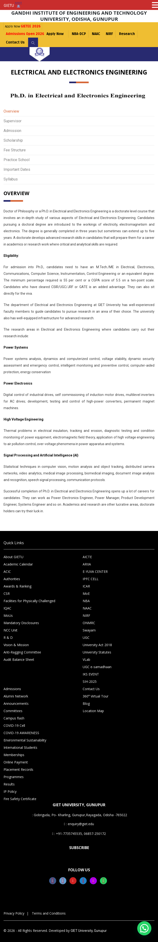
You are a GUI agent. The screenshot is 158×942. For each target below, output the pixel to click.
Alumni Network (16, 696)
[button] (144, 928)
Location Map (93, 711)
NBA (86, 601)
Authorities (12, 579)
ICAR (86, 586)
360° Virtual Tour (95, 696)
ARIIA (87, 564)
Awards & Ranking (17, 586)
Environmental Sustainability (25, 740)
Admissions (12, 689)
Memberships (14, 755)
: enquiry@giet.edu (79, 824)
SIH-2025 (90, 681)
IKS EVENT (91, 674)
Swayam (89, 630)
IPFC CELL (90, 579)
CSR (7, 593)
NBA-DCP (79, 34)
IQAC (7, 608)
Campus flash (14, 718)
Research (127, 34)
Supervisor (12, 121)
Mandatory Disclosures (21, 623)
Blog (86, 703)
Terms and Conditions (49, 913)
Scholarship (13, 140)
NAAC (96, 34)
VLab (86, 659)
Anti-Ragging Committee (22, 652)
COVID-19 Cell (14, 725)
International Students (20, 747)
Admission (12, 130)
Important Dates (17, 169)
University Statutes (97, 652)
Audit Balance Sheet (19, 659)
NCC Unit (10, 630)
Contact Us (15, 42)
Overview (11, 111)
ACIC (7, 571)
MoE (86, 593)
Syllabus (11, 179)
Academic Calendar (18, 564)
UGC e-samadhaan (97, 667)
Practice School (17, 160)
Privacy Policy (14, 913)
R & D (8, 637)
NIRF (109, 34)
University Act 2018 (97, 645)
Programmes (14, 777)
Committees (13, 711)
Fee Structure (15, 150)
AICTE (87, 557)
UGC (86, 637)
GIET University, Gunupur (89, 931)
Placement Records (18, 769)
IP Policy (10, 791)
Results (9, 784)
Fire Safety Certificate (20, 799)
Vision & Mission (16, 645)
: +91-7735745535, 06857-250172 (79, 833)
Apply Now (23, 26)
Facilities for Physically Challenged (29, 601)
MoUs (8, 615)
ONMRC (89, 623)
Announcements (16, 703)
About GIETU (13, 557)
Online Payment (16, 762)
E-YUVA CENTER (95, 571)
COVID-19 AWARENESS (21, 733)
